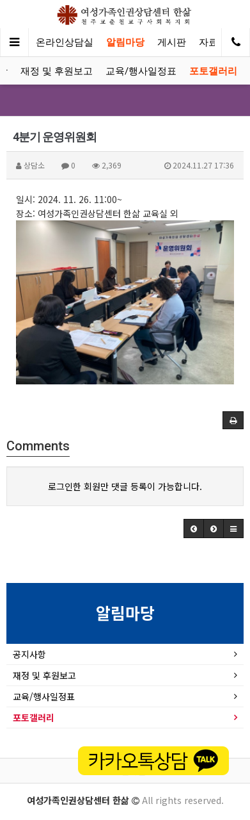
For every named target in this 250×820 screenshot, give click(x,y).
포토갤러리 (213, 71)
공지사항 (29, 654)
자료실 (213, 42)
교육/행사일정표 (140, 71)
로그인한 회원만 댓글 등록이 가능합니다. (125, 486)
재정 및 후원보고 (56, 71)
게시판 (171, 42)
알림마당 (125, 42)
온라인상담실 (64, 42)
